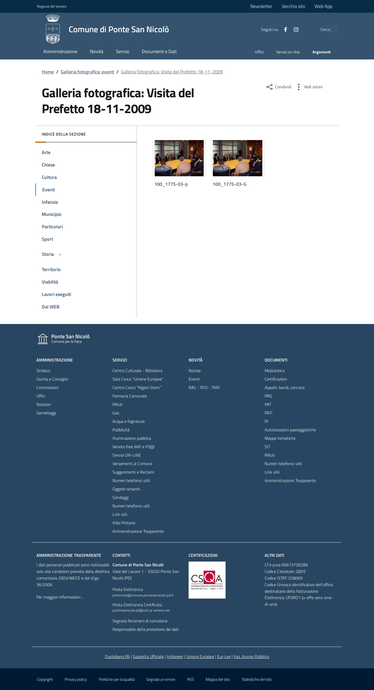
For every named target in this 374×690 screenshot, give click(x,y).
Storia (52, 254)
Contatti (121, 555)
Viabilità (50, 281)
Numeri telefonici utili (131, 480)
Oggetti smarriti (126, 489)
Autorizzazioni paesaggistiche (290, 430)
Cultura (49, 177)
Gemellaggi (46, 413)
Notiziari (43, 404)
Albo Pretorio (124, 523)
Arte (46, 152)
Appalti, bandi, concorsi (285, 387)
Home (48, 71)
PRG (268, 396)
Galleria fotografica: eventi (87, 71)
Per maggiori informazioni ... (60, 597)
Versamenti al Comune (132, 463)
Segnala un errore (160, 679)
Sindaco (43, 370)
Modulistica (274, 370)
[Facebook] (273, 29)
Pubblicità (121, 430)
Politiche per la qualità (116, 679)
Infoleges (175, 656)
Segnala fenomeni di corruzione (140, 621)
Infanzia (50, 202)
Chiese (48, 164)
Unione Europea (200, 656)
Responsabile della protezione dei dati (146, 629)
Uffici (259, 52)
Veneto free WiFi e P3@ (134, 446)
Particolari (52, 226)
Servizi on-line (288, 52)
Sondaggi (121, 497)
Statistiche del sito (257, 679)
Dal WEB (50, 306)
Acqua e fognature (129, 421)
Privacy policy (76, 679)
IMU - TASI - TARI (204, 387)
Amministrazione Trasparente (138, 531)
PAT (268, 404)
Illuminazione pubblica (132, 438)
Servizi (120, 360)
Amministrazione (54, 360)
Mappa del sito (218, 679)
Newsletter (261, 6)
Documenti (276, 360)
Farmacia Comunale (130, 396)
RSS (190, 679)
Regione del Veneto (51, 6)
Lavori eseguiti (56, 294)
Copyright (45, 679)
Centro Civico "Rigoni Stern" (137, 387)
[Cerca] (330, 29)
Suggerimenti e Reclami (133, 472)
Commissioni (47, 387)
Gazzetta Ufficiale (148, 656)
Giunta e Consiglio (52, 379)
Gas (116, 413)
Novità (196, 360)
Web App (323, 6)
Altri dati (274, 555)
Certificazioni (276, 379)
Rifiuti (118, 404)
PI (266, 421)
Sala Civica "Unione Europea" (138, 379)
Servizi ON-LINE (127, 455)
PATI (268, 413)
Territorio (51, 269)
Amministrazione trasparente (68, 555)
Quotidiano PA (117, 656)
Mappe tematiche (280, 438)
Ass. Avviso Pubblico (251, 656)
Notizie (195, 370)
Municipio (52, 214)
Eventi (48, 189)
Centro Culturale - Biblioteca (137, 370)
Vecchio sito (293, 6)
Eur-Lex (224, 656)
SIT (267, 446)
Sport (47, 239)
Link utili (120, 514)
